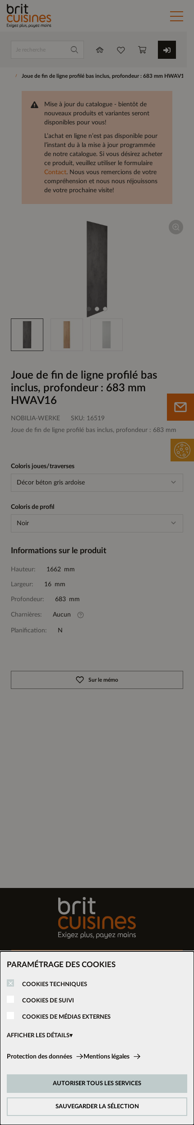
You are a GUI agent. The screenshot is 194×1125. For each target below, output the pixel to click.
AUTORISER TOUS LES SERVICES (97, 1084)
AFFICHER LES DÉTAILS (38, 1036)
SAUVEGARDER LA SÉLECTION (97, 1107)
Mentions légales (106, 1057)
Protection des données (39, 1057)
